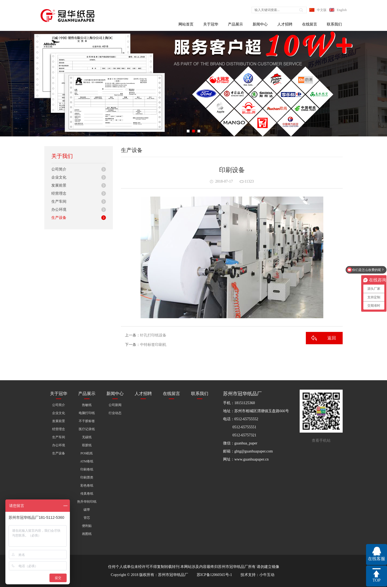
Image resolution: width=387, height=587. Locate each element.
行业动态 (115, 413)
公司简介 (58, 169)
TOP (376, 580)
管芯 (87, 518)
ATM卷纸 (86, 461)
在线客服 (376, 558)
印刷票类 (86, 477)
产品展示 (235, 24)
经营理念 (58, 193)
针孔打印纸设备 (153, 335)
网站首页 (186, 24)
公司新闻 (115, 405)
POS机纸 (86, 453)
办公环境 (58, 210)
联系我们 (334, 24)
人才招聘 (284, 24)
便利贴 (87, 526)
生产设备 (58, 218)
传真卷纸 (86, 493)
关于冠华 (210, 24)
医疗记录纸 (87, 429)
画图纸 (87, 534)
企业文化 (58, 177)
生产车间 (58, 202)
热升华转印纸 (86, 501)
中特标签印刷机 (153, 345)
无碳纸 (87, 437)
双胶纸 (87, 445)
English (342, 10)
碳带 (87, 510)
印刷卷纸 (86, 469)
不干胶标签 (87, 421)
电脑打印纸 (87, 413)
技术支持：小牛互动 (257, 575)
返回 (331, 338)
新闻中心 (260, 24)
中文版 (322, 10)
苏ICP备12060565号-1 (214, 575)
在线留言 (309, 24)
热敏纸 (87, 405)
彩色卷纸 (86, 485)
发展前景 (58, 185)
